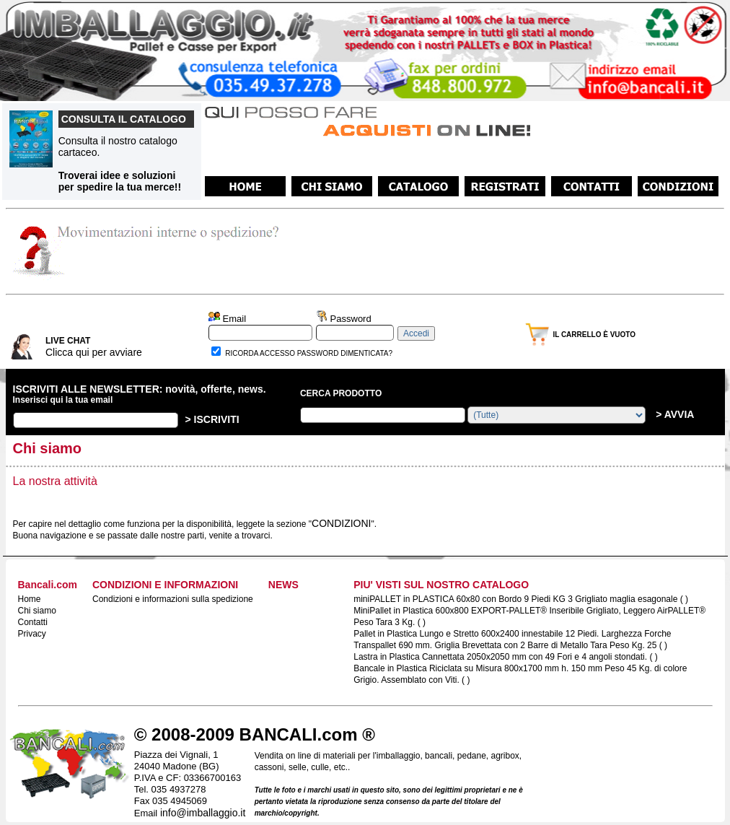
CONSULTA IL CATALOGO (123, 119)
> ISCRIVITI (212, 419)
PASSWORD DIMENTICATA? (344, 353)
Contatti (33, 622)
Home (29, 599)
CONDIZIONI (341, 523)
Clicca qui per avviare (93, 352)
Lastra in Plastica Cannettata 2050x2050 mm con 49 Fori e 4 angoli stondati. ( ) (505, 657)
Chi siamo (37, 611)
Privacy (32, 634)
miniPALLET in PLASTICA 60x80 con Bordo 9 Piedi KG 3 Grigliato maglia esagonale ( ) (520, 599)
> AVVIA (673, 414)
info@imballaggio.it (203, 813)
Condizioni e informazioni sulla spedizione (172, 599)
